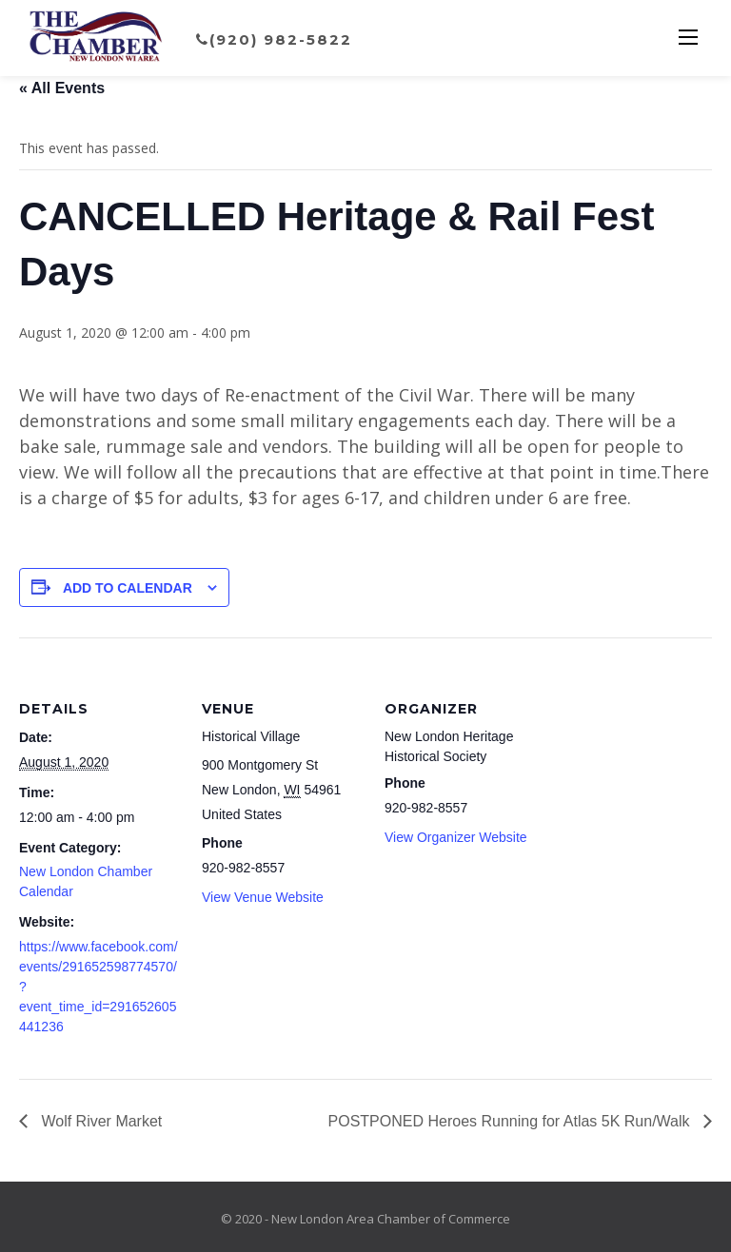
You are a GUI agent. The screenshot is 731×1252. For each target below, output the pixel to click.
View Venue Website (263, 897)
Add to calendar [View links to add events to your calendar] (127, 588)
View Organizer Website (456, 837)
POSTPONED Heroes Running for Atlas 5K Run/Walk (511, 1121)
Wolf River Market (99, 1121)
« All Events (62, 88)
